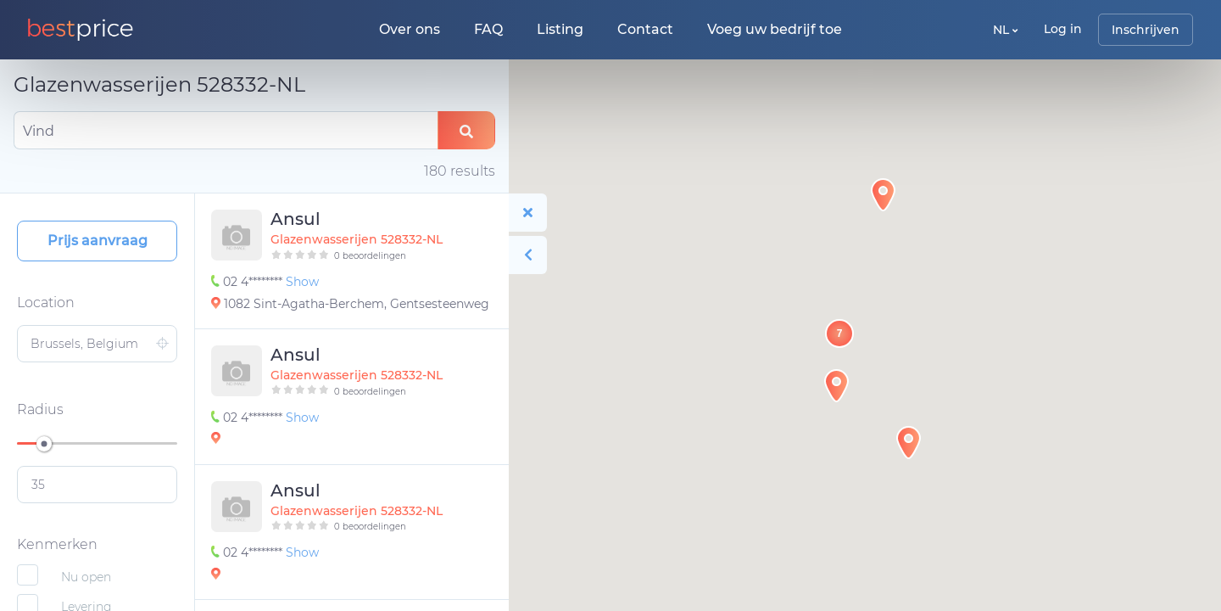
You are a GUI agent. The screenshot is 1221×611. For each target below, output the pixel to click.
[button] (836, 385)
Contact (645, 29)
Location (46, 302)
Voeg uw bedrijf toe (774, 29)
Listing (560, 29)
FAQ (488, 29)
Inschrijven (1145, 29)
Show (302, 281)
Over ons (409, 29)
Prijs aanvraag (97, 241)
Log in (1063, 28)
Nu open (86, 577)
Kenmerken (57, 544)
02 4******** (248, 281)
